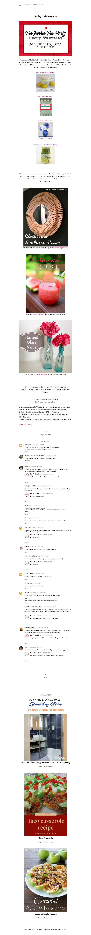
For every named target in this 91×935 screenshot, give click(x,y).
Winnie (27, 546)
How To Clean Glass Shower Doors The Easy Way (45, 762)
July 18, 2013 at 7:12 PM (37, 444)
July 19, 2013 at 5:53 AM (44, 556)
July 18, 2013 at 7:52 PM (46, 474)
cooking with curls (30, 628)
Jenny (26, 467)
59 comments (48, 918)
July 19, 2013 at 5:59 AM (36, 583)
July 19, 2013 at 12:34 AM (36, 546)
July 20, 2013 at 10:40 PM (35, 647)
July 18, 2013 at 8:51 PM (47, 486)
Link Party (47, 435)
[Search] (71, 5)
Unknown (28, 444)
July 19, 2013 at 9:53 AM (39, 592)
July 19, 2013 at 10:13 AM (49, 607)
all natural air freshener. (49, 145)
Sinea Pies (28, 505)
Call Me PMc (29, 574)
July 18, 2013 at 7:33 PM (35, 466)
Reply (26, 452)
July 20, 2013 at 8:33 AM (46, 616)
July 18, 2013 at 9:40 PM (34, 518)
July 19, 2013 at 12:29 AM (37, 527)
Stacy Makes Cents (31, 556)
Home (27, 4)
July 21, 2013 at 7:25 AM (46, 652)
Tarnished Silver (42, 374)
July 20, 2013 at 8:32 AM (46, 635)
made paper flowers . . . (45, 121)
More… (41, 4)
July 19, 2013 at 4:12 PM (43, 627)
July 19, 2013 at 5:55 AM (39, 573)
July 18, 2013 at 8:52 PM (38, 505)
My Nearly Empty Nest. (59, 248)
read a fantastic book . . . (45, 96)
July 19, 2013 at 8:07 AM (46, 493)
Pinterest (34, 4)
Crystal (27, 583)
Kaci (26, 647)
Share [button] (45, 432)
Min (26, 518)
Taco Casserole (45, 838)
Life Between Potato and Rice (34, 455)
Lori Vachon (28, 592)
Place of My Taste (38, 314)
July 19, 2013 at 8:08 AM (46, 561)
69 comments (48, 842)
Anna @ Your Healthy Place (33, 607)
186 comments (48, 766)
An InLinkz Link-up (25, 424)
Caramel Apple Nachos (46, 914)
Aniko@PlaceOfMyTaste (32, 486)
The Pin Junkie (34, 474)
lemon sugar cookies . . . (48, 72)
